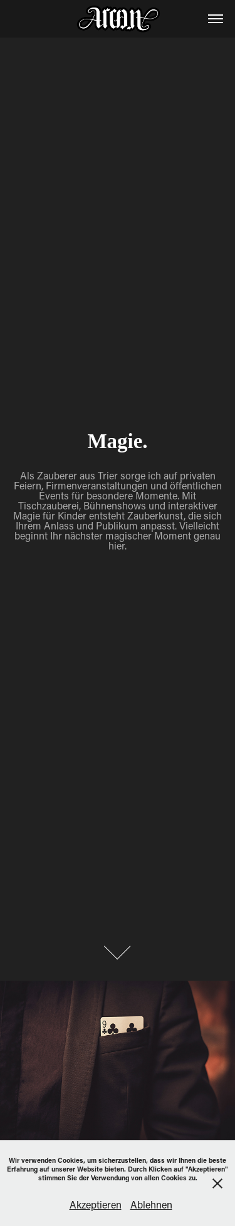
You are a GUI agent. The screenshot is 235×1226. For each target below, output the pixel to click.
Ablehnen (151, 1204)
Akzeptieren (96, 1204)
